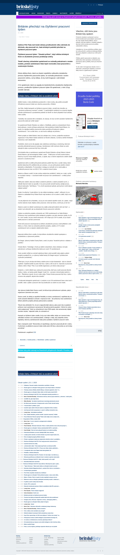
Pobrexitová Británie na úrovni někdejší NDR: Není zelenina (39, 432)
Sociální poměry (31, 339)
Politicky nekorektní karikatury (86, 182)
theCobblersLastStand (36, 412)
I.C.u (32, 423)
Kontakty (46, 539)
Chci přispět (92, 127)
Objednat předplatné (89, 23)
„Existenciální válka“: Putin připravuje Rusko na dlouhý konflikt (40, 446)
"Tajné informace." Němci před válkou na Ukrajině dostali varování (40, 466)
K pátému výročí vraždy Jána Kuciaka (33, 481)
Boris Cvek (27, 421)
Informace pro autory (62, 541)
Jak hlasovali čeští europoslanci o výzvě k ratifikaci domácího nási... (41, 410)
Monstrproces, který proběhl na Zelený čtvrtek (90, 265)
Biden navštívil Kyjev (29, 524)
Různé (30, 543)
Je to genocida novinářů (86, 236)
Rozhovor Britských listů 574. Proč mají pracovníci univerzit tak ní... (41, 441)
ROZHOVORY (40, 13)
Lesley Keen (27, 412)
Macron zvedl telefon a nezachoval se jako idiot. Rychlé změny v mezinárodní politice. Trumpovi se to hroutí (90, 242)
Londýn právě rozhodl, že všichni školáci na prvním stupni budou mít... (42, 434)
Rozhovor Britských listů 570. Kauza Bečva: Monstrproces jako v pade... (41, 463)
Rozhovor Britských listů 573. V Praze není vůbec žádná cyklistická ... (41, 448)
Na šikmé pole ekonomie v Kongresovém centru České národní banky (41, 403)
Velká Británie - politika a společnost (46, 339)
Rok (93, 279)
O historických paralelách (30, 470)
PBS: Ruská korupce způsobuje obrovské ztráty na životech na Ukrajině (90, 313)
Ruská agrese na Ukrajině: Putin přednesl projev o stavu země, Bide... (41, 475)
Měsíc (87, 279)
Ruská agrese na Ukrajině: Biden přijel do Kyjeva (36, 501)
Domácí (31, 537)
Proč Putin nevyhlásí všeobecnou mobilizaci (35, 472)
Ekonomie (18, 539)
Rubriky (55, 13)
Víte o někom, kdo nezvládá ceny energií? (34, 511)
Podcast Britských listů (85, 136)
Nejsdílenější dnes (82, 287)
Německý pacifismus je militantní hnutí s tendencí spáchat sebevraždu (41, 457)
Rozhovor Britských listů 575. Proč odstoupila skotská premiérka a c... (41, 394)
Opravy (46, 541)
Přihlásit (99, 5)
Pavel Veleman (27, 425)
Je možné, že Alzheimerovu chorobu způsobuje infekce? (38, 519)
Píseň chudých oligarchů (37, 490)
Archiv (33, 13)
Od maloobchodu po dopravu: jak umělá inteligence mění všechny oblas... (42, 522)
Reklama (46, 543)
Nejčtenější (64, 13)
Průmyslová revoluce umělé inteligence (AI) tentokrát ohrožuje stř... (41, 517)
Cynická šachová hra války (31, 443)
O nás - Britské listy (48, 537)
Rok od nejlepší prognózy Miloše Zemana (34, 437)
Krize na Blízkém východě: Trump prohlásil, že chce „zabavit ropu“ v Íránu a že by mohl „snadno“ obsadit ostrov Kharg (90, 249)
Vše (97, 279)
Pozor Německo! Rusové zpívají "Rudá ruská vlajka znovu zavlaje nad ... (42, 416)
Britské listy (28, 7)
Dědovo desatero (41, 508)
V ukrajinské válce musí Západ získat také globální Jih (37, 450)
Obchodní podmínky (49, 544)
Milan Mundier (27, 401)
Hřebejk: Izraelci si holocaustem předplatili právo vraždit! (89, 225)
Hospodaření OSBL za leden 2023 (31, 419)
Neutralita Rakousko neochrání (32, 461)
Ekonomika (23, 339)
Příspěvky (78, 13)
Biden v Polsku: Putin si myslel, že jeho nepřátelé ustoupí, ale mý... (41, 477)
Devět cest (36, 493)
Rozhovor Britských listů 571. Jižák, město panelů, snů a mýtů (39, 459)
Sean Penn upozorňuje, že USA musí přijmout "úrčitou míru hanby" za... (42, 515)
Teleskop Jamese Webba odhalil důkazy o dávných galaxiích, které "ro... (42, 390)
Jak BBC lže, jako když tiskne (31, 398)
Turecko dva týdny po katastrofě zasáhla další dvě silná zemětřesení (41, 497)
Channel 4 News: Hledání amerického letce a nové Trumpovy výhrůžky (90, 308)
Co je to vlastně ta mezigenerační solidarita (41, 421)
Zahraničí (18, 537)
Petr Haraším (27, 490)
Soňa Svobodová (28, 493)
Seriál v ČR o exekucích (30, 484)
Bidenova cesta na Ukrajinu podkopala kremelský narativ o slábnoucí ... (42, 479)
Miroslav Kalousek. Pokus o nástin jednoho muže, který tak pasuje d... (49, 425)
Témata (48, 13)
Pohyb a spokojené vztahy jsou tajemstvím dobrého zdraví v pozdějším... (42, 439)
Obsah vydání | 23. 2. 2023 (27, 382)
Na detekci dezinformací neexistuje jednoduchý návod (45, 401)
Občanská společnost (21, 543)
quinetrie (33, 488)
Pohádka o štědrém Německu (31, 452)
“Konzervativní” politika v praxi (32, 405)
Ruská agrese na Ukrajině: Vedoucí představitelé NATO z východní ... (41, 428)
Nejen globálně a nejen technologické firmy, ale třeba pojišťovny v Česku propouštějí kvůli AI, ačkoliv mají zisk (90, 219)
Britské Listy (90, 539)
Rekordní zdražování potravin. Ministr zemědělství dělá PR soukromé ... (42, 486)
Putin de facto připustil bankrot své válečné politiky (44, 430)
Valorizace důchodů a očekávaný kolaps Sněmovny (43, 506)
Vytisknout (22, 345)
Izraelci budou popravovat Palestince (89, 255)
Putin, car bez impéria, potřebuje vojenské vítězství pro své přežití (40, 526)
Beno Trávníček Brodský (30, 396)
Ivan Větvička (88, 229)
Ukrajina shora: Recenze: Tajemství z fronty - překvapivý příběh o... (41, 499)
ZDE (34, 332)
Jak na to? (81, 146)
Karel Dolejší (27, 430)
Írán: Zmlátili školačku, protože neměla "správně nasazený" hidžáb (40, 414)
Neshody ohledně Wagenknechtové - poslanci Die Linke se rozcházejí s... (42, 468)
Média (30, 541)
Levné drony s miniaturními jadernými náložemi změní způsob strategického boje (90, 231)
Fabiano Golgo (88, 257)
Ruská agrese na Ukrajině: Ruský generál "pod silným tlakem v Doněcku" (42, 387)
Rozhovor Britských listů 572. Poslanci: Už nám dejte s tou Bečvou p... (41, 454)
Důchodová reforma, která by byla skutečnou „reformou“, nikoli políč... (54, 396)
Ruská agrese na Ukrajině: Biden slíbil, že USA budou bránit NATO (40, 392)
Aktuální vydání (24, 13)
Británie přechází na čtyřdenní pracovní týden (35, 495)
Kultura (18, 541)
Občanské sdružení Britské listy (33, 550)
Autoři (72, 13)
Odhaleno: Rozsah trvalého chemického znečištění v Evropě (39, 385)
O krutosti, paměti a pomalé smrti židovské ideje (89, 260)
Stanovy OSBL (60, 537)
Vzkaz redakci (60, 539)
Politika (31, 539)
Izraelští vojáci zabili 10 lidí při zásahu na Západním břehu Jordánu (40, 407)
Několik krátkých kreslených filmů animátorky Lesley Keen (38, 513)
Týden (82, 279)
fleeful (32, 504)
